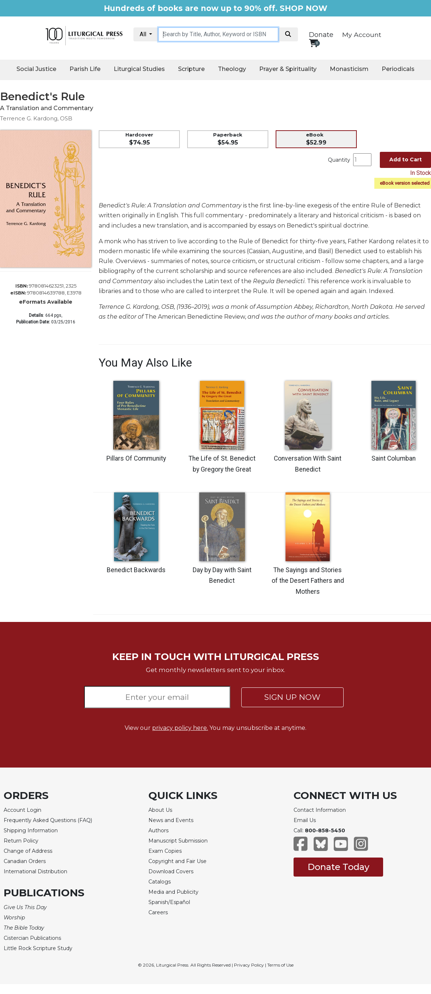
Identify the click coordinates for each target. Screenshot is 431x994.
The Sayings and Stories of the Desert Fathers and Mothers (308, 581)
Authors (158, 830)
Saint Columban (393, 458)
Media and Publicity (173, 892)
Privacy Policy (249, 965)
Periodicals (398, 68)
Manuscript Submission (178, 840)
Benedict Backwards (136, 570)
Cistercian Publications (32, 938)
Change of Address (28, 851)
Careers (158, 912)
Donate (321, 35)
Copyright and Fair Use (177, 861)
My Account (361, 34)
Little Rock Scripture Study (38, 948)
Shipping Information (31, 830)
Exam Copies (165, 851)
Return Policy (21, 840)
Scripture (191, 68)
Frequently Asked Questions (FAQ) (48, 820)
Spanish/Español (169, 902)
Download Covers (170, 871)
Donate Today (338, 867)
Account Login (22, 810)
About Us (160, 810)
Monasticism (349, 68)
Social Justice (36, 68)
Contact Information (320, 810)
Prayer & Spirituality (288, 68)
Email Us (305, 820)
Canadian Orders (25, 861)
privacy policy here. (180, 727)
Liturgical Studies (139, 68)
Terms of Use (280, 965)
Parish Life (85, 68)
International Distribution (35, 871)
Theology (232, 68)
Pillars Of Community (136, 458)
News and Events (170, 820)
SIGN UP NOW (292, 697)
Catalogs (159, 881)
